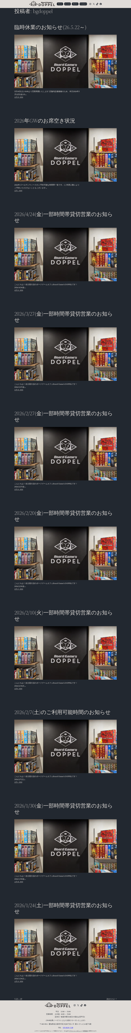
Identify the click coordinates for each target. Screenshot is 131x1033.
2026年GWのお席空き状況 (44, 121)
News (75, 4)
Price (60, 4)
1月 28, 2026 (18, 882)
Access (67, 4)
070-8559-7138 (68, 1027)
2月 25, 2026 (18, 489)
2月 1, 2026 (18, 782)
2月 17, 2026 (18, 589)
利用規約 (85, 1031)
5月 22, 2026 (18, 97)
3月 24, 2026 (18, 390)
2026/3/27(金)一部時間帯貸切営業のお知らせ (63, 317)
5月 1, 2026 (18, 191)
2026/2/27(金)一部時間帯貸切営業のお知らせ (63, 416)
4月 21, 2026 (18, 290)
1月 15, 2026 (18, 981)
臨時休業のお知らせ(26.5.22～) (50, 27)
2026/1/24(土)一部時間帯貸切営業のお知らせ (63, 908)
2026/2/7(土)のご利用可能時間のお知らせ (62, 712)
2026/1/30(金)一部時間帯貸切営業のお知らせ (63, 809)
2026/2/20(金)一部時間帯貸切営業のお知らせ (63, 516)
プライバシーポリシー (75, 1031)
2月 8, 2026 (18, 689)
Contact (83, 4)
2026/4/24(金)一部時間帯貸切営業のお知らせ (63, 217)
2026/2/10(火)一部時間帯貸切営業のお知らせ (63, 616)
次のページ (112, 999)
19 (21, 999)
